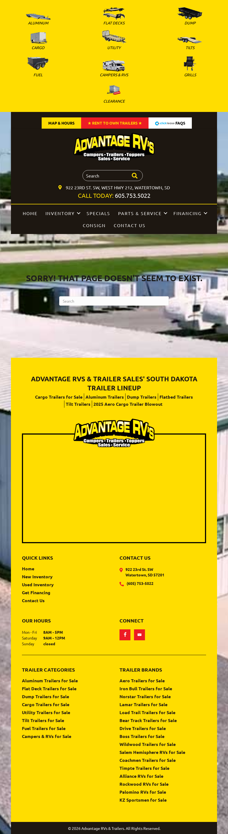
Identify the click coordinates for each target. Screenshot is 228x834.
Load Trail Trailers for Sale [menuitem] (147, 712)
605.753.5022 (132, 195)
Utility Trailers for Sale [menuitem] (46, 712)
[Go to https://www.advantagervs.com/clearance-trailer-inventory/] (114, 93)
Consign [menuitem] (94, 225)
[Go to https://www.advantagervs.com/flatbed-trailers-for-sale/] (114, 17)
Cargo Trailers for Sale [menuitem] (58, 397)
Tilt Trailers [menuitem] (78, 404)
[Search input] (112, 175)
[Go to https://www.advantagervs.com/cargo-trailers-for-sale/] (38, 42)
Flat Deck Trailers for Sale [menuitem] (49, 688)
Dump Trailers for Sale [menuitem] (45, 696)
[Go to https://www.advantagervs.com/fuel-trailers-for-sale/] (38, 66)
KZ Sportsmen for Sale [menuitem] (143, 800)
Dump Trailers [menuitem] (141, 397)
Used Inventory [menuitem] (38, 584)
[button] (78, 213)
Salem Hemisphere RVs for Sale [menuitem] (152, 752)
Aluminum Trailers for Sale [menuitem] (50, 680)
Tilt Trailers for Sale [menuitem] (43, 720)
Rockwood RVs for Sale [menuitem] (144, 784)
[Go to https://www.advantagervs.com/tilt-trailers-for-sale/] (190, 44)
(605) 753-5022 (140, 583)
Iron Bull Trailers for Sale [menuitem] (145, 688)
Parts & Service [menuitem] (140, 213)
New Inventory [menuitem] (37, 576)
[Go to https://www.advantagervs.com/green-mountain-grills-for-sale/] (190, 67)
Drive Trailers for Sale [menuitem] (142, 728)
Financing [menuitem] (187, 213)
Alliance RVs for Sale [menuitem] (141, 776)
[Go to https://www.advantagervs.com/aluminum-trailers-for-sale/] (38, 20)
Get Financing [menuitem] (36, 592)
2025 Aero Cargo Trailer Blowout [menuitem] (128, 404)
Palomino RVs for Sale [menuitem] (142, 792)
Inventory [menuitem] (60, 213)
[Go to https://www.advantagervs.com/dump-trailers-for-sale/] (190, 17)
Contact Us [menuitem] (130, 225)
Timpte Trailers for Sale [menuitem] (144, 768)
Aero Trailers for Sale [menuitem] (142, 680)
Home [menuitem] (30, 213)
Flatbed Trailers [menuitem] (176, 397)
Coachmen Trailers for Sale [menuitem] (147, 760)
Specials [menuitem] (98, 213)
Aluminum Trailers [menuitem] (105, 397)
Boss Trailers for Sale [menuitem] (141, 736)
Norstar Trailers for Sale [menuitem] (145, 696)
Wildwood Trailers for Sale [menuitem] (147, 744)
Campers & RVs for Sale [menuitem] (46, 736)
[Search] (114, 301)
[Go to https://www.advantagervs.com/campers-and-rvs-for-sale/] (114, 69)
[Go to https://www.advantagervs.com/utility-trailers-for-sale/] (114, 41)
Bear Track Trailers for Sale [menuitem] (148, 720)
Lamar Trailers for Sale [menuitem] (143, 704)
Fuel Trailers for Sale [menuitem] (43, 728)
